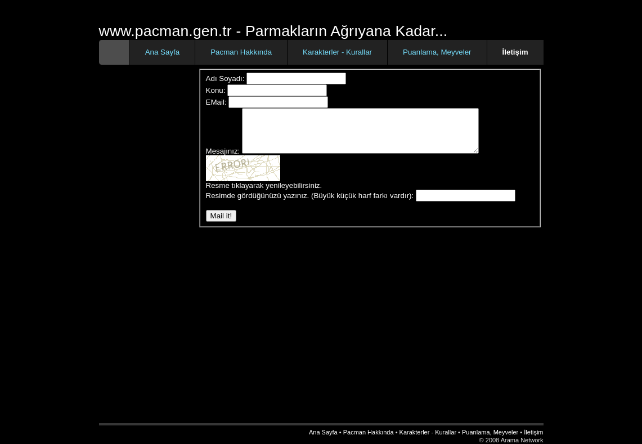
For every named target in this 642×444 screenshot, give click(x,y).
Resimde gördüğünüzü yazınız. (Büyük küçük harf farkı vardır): (310, 204)
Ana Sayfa (162, 52)
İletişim (533, 432)
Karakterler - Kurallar (337, 52)
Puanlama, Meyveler (437, 52)
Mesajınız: (223, 159)
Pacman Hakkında (241, 52)
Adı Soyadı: (225, 78)
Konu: (216, 90)
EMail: (216, 102)
